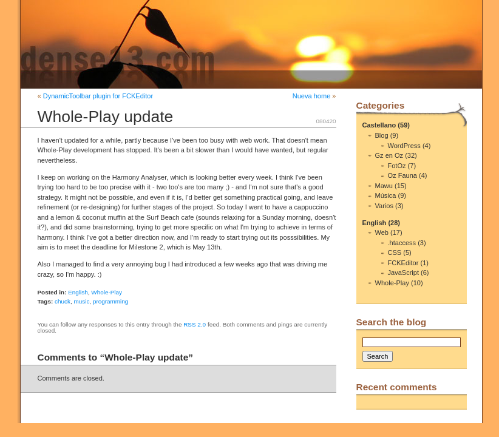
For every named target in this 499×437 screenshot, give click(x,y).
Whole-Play (106, 292)
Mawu (384, 185)
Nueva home (312, 96)
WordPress (404, 145)
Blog (382, 135)
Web (382, 232)
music (81, 301)
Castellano (379, 125)
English (78, 292)
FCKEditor (403, 262)
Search (378, 356)
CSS (395, 252)
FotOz (397, 165)
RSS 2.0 (194, 324)
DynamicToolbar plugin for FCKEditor (98, 96)
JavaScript (403, 272)
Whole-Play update (106, 116)
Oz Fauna (402, 175)
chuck (62, 301)
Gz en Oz (389, 155)
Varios (384, 205)
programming (110, 301)
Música (385, 195)
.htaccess (402, 242)
